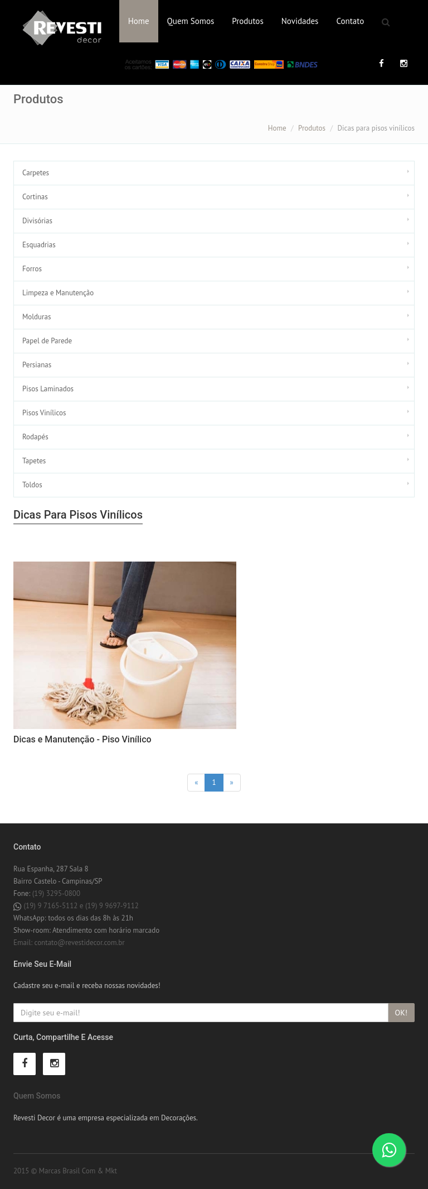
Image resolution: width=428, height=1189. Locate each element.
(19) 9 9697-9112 (112, 905)
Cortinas (35, 197)
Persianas (36, 365)
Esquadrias (39, 245)
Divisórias (37, 221)
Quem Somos (191, 21)
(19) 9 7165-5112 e (54, 905)
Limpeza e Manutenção (58, 293)
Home (138, 21)
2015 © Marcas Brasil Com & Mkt (65, 1171)
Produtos (247, 21)
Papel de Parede (47, 341)
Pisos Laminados (48, 389)
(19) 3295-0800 (56, 893)
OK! (401, 1013)
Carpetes (35, 173)
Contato (350, 21)
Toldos (32, 485)
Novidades (300, 21)
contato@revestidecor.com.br (80, 942)
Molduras (36, 317)
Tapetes (34, 461)
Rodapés (35, 437)
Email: (24, 942)
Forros (32, 269)
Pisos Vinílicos (44, 413)
